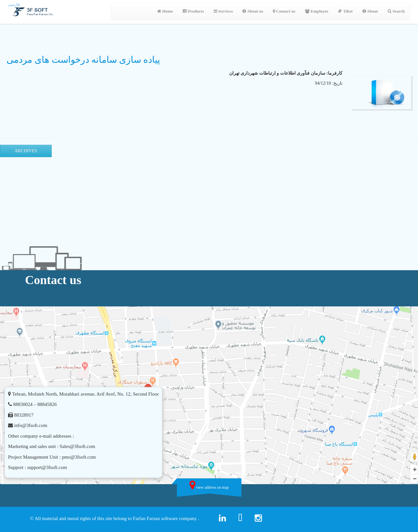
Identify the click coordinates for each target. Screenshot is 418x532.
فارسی (14, 4)
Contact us (284, 11)
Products (193, 11)
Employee (316, 11)
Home (165, 11)
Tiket (345, 11)
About (370, 11)
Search (396, 11)
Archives (26, 150)
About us (252, 11)
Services (223, 11)
